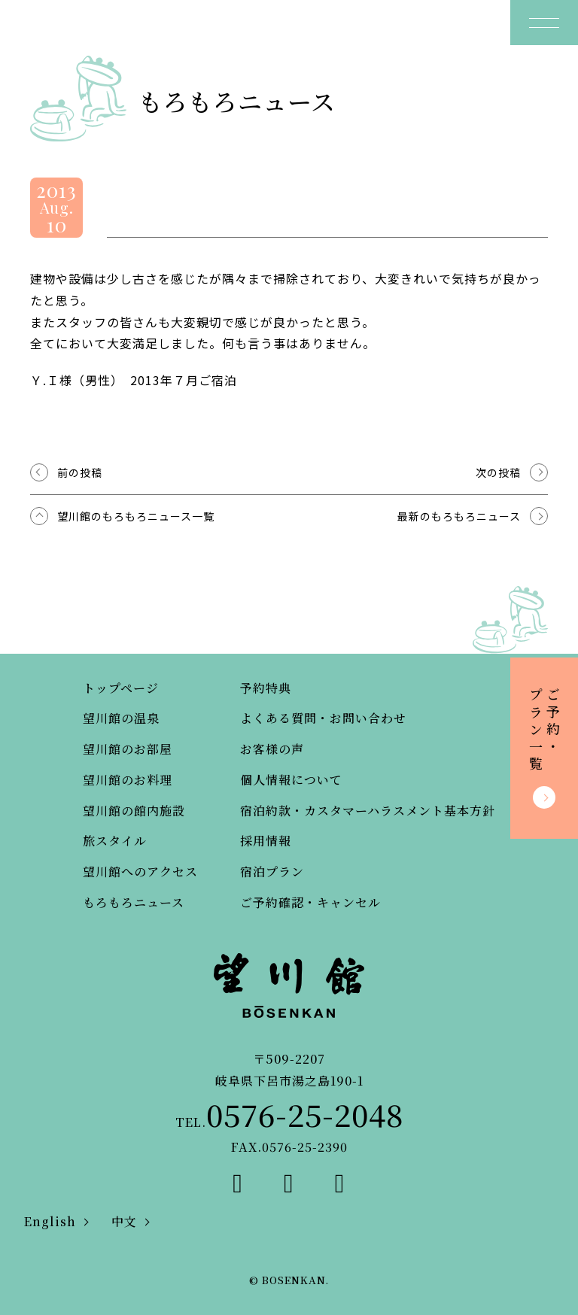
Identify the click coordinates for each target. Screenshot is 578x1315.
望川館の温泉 (121, 718)
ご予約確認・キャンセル (310, 902)
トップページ (121, 688)
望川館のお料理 (127, 779)
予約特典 (265, 688)
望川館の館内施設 (134, 810)
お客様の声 (272, 749)
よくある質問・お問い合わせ (323, 718)
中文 (124, 1221)
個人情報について (291, 779)
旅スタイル (115, 840)
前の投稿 (79, 472)
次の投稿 (498, 472)
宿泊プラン (272, 871)
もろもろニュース (133, 902)
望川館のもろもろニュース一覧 (135, 516)
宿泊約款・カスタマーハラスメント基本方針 (367, 810)
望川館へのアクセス (140, 871)
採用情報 (265, 840)
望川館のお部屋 (127, 749)
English (50, 1221)
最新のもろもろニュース (459, 516)
